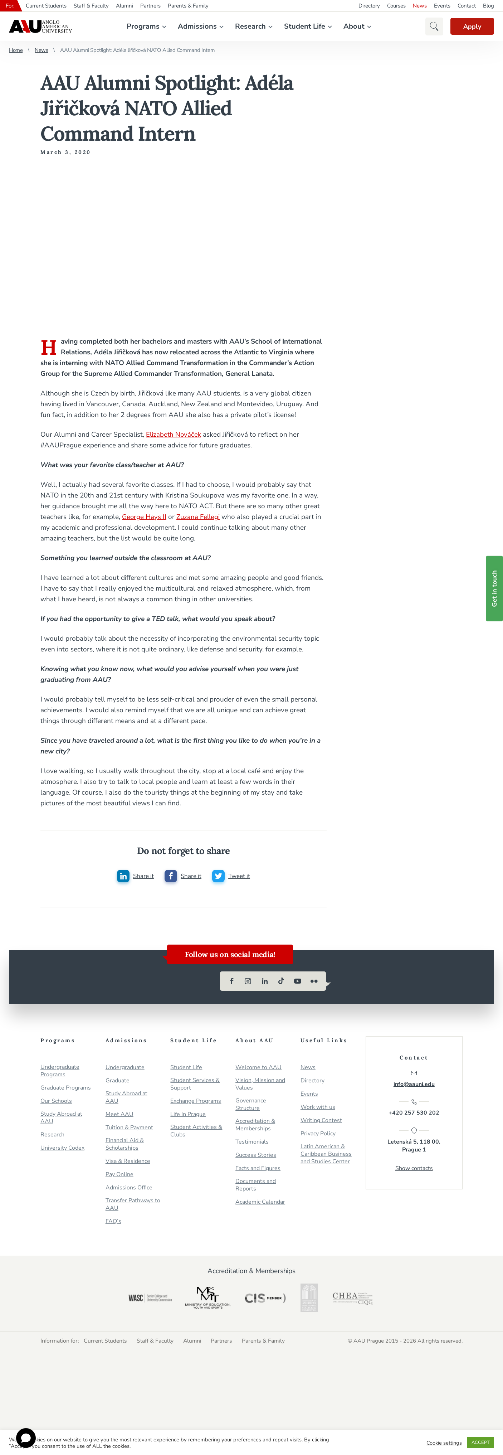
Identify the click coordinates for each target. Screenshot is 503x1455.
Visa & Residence (128, 1161)
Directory (369, 5)
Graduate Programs (65, 1088)
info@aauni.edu (414, 1079)
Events (442, 5)
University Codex (62, 1148)
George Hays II (144, 517)
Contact (467, 5)
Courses (396, 5)
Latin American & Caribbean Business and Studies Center (326, 1154)
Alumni (124, 5)
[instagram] (248, 981)
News (420, 5)
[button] (431, 26)
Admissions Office (129, 1188)
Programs (141, 26)
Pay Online (119, 1175)
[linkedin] (264, 981)
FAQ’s (113, 1222)
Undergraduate (125, 1068)
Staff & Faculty (91, 5)
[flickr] (314, 981)
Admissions (195, 26)
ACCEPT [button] (481, 1442)
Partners (150, 5)
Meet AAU (119, 1115)
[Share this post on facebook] (182, 876)
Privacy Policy (318, 1134)
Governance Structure (250, 1104)
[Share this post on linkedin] (134, 876)
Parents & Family (188, 5)
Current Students (46, 5)
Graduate (118, 1081)
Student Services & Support (195, 1084)
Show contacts (414, 1170)
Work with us (318, 1107)
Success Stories (255, 1155)
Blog (488, 5)
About (352, 26)
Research (249, 26)
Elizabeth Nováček (174, 434)
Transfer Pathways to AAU (133, 1204)
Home (16, 50)
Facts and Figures (257, 1169)
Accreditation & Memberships (255, 1125)
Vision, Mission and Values (260, 1084)
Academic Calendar (260, 1202)
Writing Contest (321, 1121)
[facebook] (231, 981)
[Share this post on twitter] (231, 876)
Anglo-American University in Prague (40, 26)
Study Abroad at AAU (61, 1118)
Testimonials (252, 1142)
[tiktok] (281, 981)
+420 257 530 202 (414, 1108)
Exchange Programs (195, 1101)
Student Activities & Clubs (196, 1131)
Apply (471, 26)
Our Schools (56, 1101)
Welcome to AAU (258, 1068)
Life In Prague (188, 1115)
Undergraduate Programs (59, 1071)
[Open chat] (26, 1438)
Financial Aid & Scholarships (125, 1144)
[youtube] (297, 981)
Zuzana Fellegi (199, 517)
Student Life (303, 26)
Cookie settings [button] (444, 1443)
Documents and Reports (255, 1185)
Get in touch (494, 588)
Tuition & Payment (129, 1128)
